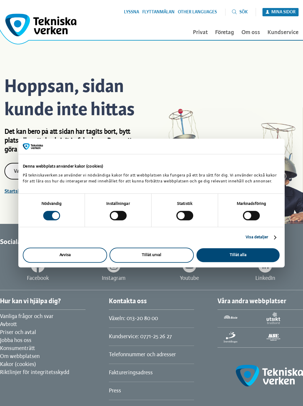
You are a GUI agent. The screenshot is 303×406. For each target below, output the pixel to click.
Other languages (197, 12)
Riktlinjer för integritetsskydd (34, 372)
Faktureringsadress (131, 373)
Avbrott (8, 325)
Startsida (14, 191)
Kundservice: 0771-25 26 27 (140, 337)
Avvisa (65, 255)
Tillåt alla (238, 255)
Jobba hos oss (15, 341)
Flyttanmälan (158, 12)
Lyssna (131, 12)
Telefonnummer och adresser (142, 355)
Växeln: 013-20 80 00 (133, 319)
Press (115, 391)
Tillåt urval (151, 255)
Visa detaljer (257, 237)
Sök (243, 12)
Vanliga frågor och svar (27, 317)
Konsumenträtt (17, 349)
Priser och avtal (18, 333)
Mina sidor (283, 12)
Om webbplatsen (20, 357)
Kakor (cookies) (18, 365)
